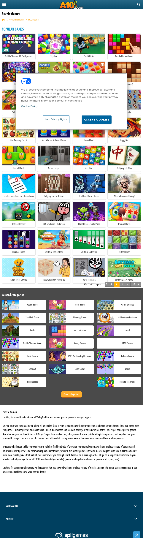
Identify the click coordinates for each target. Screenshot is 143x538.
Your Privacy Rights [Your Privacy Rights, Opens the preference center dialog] (56, 119)
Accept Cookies (96, 119)
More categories (71, 394)
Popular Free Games (17, 20)
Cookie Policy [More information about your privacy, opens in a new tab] (29, 106)
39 (134, 284)
